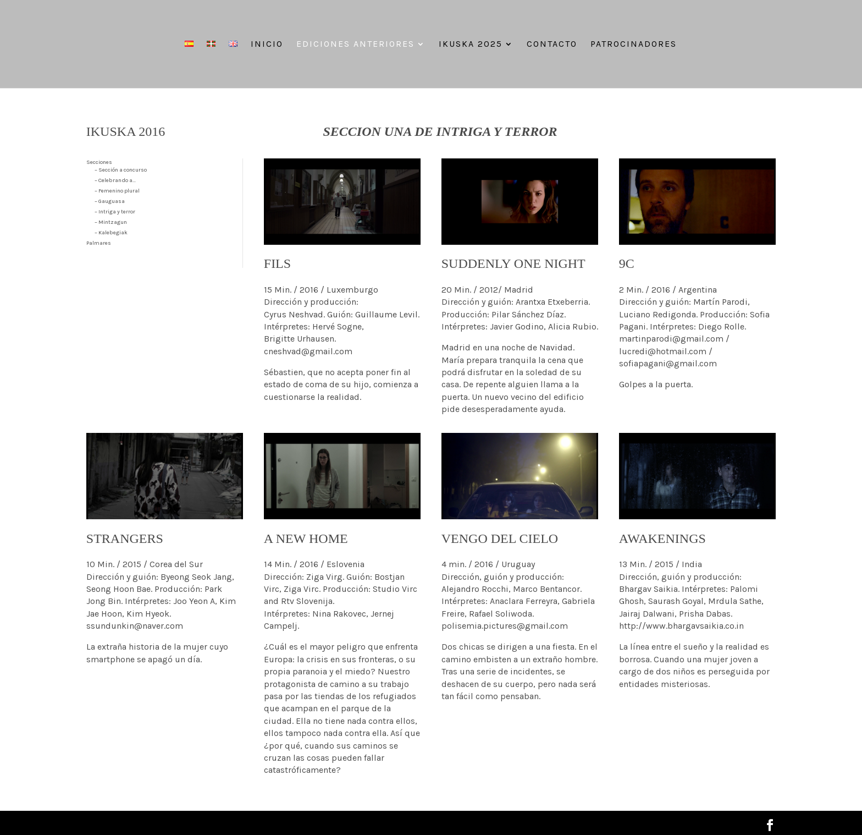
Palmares (98, 243)
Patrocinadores (633, 44)
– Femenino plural (117, 191)
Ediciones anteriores (355, 44)
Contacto (552, 44)
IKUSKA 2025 (470, 44)
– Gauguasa (110, 201)
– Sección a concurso (121, 170)
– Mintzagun (111, 222)
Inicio (267, 44)
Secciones (99, 162)
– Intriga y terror (115, 211)
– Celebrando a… (115, 180)
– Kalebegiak (111, 232)
